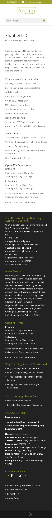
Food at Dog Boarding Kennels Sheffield (25, 372)
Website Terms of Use (17, 489)
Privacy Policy (13, 494)
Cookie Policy (13, 498)
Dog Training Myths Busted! (17, 158)
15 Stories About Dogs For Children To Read (25, 137)
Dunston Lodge (15, 40)
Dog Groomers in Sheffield (19, 400)
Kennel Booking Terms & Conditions (23, 485)
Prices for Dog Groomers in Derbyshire (24, 405)
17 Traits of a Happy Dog (16, 146)
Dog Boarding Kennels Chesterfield (23, 368)
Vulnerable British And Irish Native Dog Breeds (26, 142)
